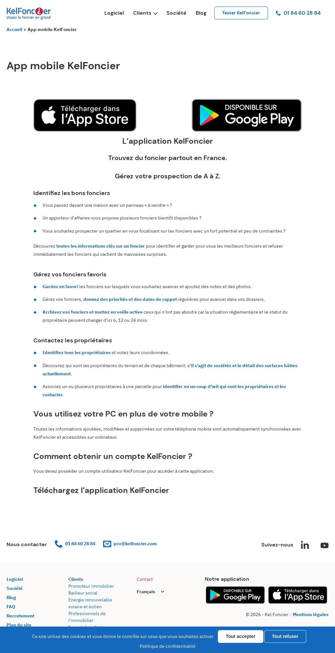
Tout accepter (241, 636)
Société (176, 12)
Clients (145, 12)
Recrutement (20, 616)
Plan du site (19, 625)
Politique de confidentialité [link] (168, 646)
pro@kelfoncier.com (130, 543)
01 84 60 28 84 (298, 12)
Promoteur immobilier (91, 586)
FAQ (11, 607)
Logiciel (114, 12)
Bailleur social (82, 593)
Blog (201, 12)
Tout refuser (285, 636)
